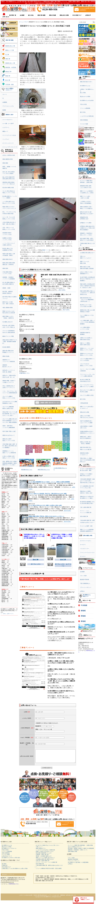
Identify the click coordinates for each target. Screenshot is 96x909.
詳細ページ (45, 250)
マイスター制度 (84, 124)
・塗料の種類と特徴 (72, 854)
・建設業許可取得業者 (72, 861)
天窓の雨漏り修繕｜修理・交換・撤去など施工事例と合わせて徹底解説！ (9, 445)
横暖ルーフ (5, 131)
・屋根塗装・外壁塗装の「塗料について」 (77, 852)
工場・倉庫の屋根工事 (85, 507)
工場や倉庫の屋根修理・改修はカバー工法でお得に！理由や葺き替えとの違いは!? (87, 480)
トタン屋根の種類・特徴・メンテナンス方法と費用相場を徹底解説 (87, 322)
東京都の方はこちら (26, 469)
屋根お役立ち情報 (84, 412)
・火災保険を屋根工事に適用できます (44, 861)
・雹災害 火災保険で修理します (43, 858)
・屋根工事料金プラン (40, 851)
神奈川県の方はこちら (44, 469)
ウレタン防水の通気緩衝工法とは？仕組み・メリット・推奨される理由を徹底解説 (49, 481)
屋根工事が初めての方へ (86, 81)
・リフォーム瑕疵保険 (6, 854)
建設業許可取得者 (84, 579)
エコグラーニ (5, 127)
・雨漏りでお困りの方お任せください (44, 854)
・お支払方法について (6, 858)
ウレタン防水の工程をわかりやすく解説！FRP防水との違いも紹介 (45, 505)
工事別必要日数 (84, 403)
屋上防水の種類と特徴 (8, 187)
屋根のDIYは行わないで (8, 435)
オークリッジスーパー (8, 143)
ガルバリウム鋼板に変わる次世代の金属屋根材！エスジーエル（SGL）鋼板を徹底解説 (9, 420)
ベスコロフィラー (84, 548)
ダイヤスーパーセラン (85, 540)
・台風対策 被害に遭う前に (42, 857)
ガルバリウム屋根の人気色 (87, 395)
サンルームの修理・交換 (86, 526)
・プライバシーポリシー (73, 863)
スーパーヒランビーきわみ (9, 135)
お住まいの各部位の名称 (8, 155)
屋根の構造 (5, 163)
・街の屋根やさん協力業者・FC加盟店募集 (77, 865)
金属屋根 (4, 102)
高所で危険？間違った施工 (9, 431)
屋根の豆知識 (5, 356)
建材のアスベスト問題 (8, 336)
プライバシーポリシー (85, 587)
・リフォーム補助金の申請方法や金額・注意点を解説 (48, 871)
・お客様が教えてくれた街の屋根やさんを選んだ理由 (14, 871)
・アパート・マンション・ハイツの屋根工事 (46, 864)
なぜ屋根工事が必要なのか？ (87, 252)
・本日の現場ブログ (6, 869)
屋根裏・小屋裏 (6, 288)
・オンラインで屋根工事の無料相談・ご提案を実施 (80, 847)
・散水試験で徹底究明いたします (43, 855)
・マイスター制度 (5, 857)
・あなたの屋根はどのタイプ (74, 849)
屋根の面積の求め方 (7, 259)
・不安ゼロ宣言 (5, 852)
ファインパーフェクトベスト (87, 552)
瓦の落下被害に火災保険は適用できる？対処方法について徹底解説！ (87, 279)
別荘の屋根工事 (84, 516)
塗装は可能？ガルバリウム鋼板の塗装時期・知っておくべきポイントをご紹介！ (9, 413)
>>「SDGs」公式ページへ (7, 613)
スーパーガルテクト (7, 119)
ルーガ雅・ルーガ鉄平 (8, 123)
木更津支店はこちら (14, 886)
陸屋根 (4, 110)
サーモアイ (83, 544)
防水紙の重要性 (6, 347)
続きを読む (62, 290)
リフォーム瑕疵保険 (85, 108)
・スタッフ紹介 (71, 860)
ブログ (26, 22)
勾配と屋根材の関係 (7, 307)
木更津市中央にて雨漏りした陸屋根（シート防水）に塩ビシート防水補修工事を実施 (61, 536)
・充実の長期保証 (5, 855)
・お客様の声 (4, 868)
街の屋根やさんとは (85, 85)
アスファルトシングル (8, 106)
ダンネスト (83, 556)
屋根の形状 (5, 268)
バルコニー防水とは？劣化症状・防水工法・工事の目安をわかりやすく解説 (47, 493)
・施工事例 (3, 866)
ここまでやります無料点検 (87, 116)
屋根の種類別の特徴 (7, 159)
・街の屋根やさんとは (6, 847)
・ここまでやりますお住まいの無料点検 (45, 852)
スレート (4, 94)
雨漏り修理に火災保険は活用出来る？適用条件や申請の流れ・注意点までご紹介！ (87, 285)
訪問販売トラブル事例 (85, 222)
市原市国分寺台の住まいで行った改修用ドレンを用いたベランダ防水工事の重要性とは (34, 536)
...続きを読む (67, 510)
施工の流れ (83, 112)
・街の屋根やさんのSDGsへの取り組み (10, 860)
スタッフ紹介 (83, 575)
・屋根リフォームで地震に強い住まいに (45, 860)
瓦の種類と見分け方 (7, 322)
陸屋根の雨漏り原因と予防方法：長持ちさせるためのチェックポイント (46, 516)
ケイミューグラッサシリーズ (9, 147)
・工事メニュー (39, 849)
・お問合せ (70, 866)
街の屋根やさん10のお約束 (87, 100)
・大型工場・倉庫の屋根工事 (42, 863)
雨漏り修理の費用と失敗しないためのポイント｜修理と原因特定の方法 (87, 292)
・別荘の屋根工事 (39, 866)
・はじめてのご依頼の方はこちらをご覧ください (47, 847)
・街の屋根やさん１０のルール (8, 851)
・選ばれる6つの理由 (6, 849)
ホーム (21, 22)
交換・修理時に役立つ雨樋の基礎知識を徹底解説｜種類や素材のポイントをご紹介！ (9, 463)
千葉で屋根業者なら (85, 583)
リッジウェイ (5, 139)
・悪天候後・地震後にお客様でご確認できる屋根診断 (80, 851)
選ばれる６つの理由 (85, 96)
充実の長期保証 (84, 120)
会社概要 (82, 571)
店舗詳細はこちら (24, 373)
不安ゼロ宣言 (83, 104)
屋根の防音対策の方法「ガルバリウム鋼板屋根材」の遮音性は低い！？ (87, 299)
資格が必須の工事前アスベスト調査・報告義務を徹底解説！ (9, 341)
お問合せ (82, 591)
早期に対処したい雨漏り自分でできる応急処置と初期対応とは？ (87, 460)
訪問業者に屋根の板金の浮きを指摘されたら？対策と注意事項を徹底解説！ (87, 228)
